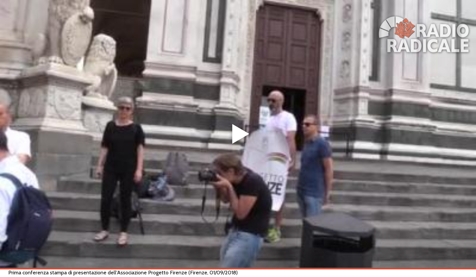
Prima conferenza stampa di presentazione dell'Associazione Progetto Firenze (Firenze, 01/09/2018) (123, 272)
